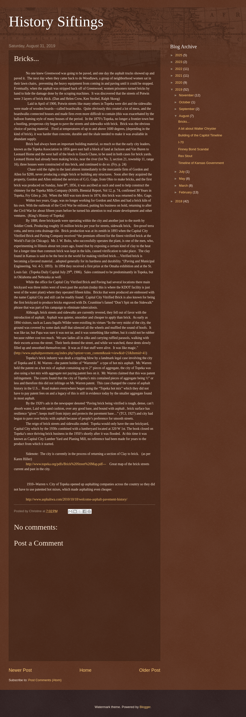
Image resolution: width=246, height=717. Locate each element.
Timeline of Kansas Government (201, 163)
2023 (179, 62)
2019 (179, 89)
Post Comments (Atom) (45, 680)
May (182, 178)
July (182, 171)
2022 (179, 69)
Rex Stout (185, 156)
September (187, 109)
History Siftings (56, 21)
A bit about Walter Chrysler (197, 128)
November (187, 95)
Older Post (149, 670)
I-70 (181, 142)
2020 (179, 82)
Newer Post (20, 670)
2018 (179, 201)
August (184, 116)
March (184, 185)
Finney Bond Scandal (193, 149)
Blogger (145, 707)
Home (85, 670)
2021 (179, 75)
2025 (179, 55)
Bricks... (184, 121)
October (185, 102)
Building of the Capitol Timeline (200, 135)
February (186, 192)
